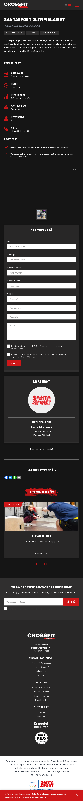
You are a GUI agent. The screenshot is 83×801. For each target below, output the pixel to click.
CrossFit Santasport (41, 658)
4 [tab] (44, 564)
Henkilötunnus (13, 280)
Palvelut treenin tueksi (42, 687)
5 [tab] (46, 564)
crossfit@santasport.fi (41, 648)
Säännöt (41, 675)
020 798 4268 (43, 651)
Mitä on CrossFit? (41, 667)
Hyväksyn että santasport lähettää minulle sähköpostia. (31, 609)
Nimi (9, 241)
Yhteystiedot (41, 707)
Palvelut (41, 682)
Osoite (10, 293)
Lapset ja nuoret (41, 692)
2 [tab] (39, 564)
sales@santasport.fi (41, 431)
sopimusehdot (17, 348)
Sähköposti (12, 254)
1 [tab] (36, 564)
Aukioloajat (41, 716)
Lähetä (14, 363)
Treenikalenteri (41, 700)
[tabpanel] (41, 530)
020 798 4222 (41, 435)
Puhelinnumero (14, 267)
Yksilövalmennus (41, 696)
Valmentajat (41, 671)
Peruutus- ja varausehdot (41, 449)
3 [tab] (41, 564)
